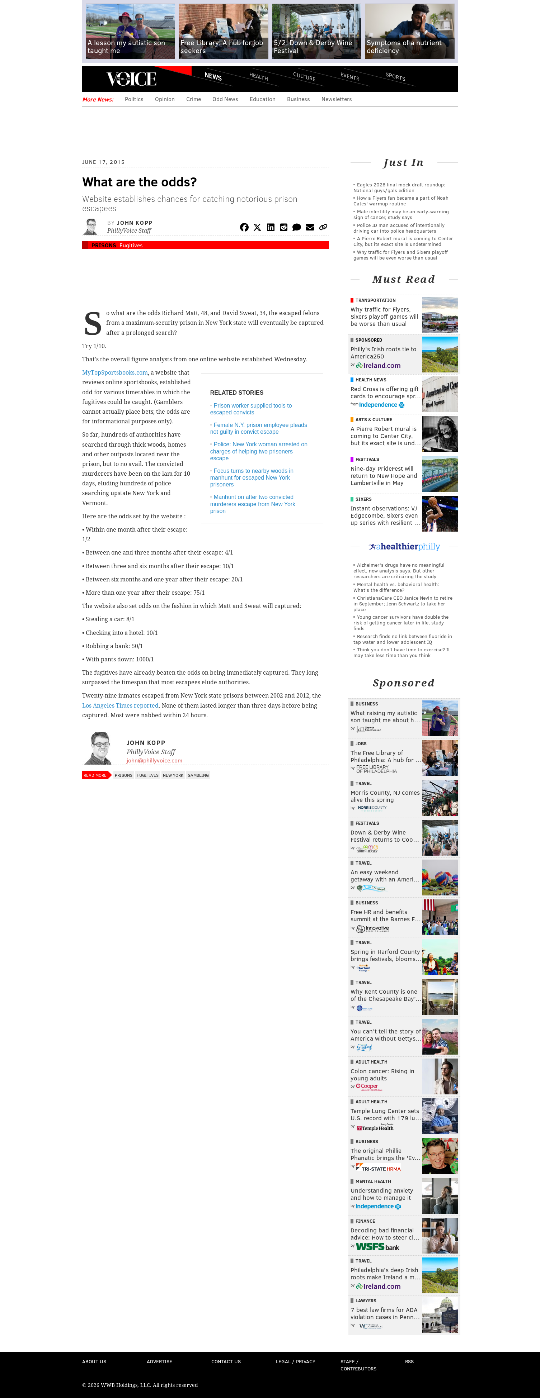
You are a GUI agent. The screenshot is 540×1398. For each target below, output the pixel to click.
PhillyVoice (131, 78)
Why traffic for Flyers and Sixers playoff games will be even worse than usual (400, 254)
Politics (134, 99)
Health (258, 76)
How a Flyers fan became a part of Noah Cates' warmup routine (401, 200)
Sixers (364, 499)
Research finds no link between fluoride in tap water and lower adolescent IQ (402, 639)
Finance (365, 1221)
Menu (93, 79)
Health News (371, 379)
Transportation (376, 300)
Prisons (103, 245)
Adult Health (372, 1062)
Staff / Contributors (358, 1365)
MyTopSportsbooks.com (115, 372)
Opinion (165, 99)
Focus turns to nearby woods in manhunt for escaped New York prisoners (252, 478)
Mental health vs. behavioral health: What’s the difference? (396, 587)
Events (349, 76)
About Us (94, 1361)
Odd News (225, 99)
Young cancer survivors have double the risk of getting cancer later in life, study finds (401, 622)
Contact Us (226, 1361)
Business (298, 99)
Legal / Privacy (295, 1361)
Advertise (159, 1361)
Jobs (361, 743)
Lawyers (366, 1300)
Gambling (198, 775)
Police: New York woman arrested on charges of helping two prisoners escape (258, 451)
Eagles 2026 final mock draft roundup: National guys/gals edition (399, 187)
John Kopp (134, 222)
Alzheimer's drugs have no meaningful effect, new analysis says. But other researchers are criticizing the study (399, 570)
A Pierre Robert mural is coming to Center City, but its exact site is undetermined (403, 241)
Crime (193, 99)
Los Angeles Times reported (120, 705)
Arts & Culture (374, 419)
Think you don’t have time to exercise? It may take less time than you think (401, 652)
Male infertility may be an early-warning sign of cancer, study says (401, 214)
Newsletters (336, 99)
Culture (304, 76)
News (213, 76)
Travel (364, 783)
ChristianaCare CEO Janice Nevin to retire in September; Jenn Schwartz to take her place (402, 603)
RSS (409, 1361)
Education (263, 99)
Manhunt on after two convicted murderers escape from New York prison (252, 504)
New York (173, 775)
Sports (395, 76)
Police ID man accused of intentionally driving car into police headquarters (399, 228)
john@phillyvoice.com (154, 760)
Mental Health (373, 1181)
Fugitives (131, 245)
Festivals (367, 459)
